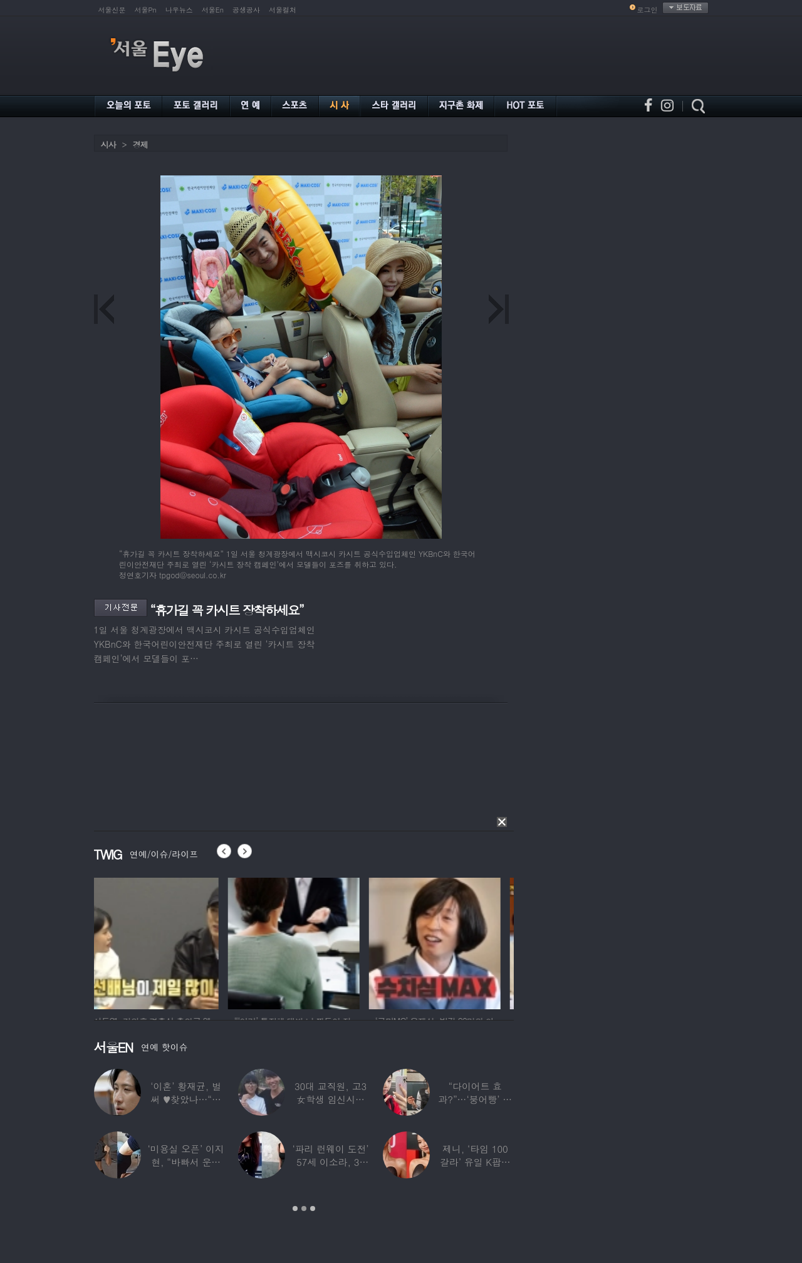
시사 (108, 144)
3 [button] (312, 1208)
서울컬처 (282, 9)
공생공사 (246, 9)
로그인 (647, 9)
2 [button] (303, 1208)
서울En (213, 9)
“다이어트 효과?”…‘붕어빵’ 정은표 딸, (475, 1099)
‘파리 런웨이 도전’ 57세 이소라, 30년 (330, 1162)
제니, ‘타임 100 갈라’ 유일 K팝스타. (474, 1162)
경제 (140, 144)
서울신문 (112, 9)
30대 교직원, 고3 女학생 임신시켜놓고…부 (330, 1099)
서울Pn (146, 9)
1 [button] (295, 1208)
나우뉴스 (179, 9)
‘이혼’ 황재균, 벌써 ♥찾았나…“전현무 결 (185, 1099)
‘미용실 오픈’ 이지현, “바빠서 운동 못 (185, 1162)
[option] (160, 941)
